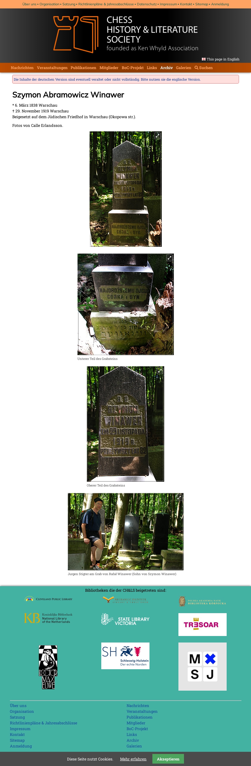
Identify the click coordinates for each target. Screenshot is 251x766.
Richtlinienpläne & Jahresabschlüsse (106, 4)
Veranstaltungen (52, 67)
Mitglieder (109, 67)
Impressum (168, 4)
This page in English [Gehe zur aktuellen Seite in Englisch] (223, 59)
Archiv (166, 67)
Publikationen (83, 67)
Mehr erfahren (133, 758)
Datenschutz (147, 4)
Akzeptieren (168, 758)
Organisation (49, 4)
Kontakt (186, 4)
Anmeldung (220, 4)
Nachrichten (22, 67)
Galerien (183, 67)
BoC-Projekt (133, 67)
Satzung (68, 4)
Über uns (29, 4)
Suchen (206, 67)
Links (152, 67)
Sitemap (201, 4)
